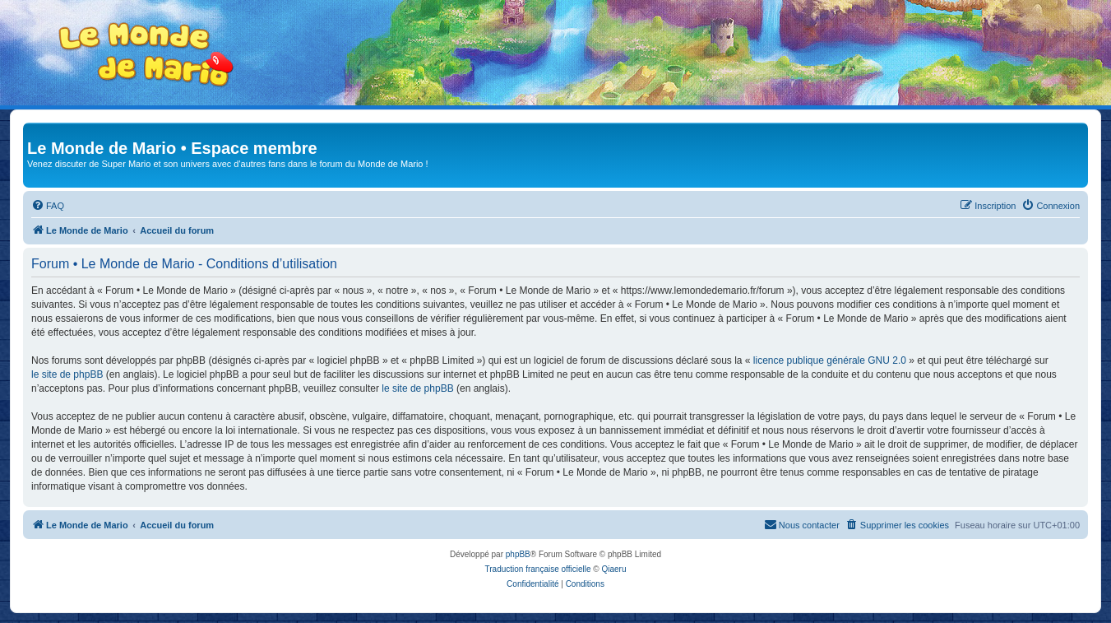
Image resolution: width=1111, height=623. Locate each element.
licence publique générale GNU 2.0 (829, 360)
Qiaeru (613, 569)
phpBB (518, 554)
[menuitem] (47, 206)
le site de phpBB (67, 374)
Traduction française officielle (538, 569)
